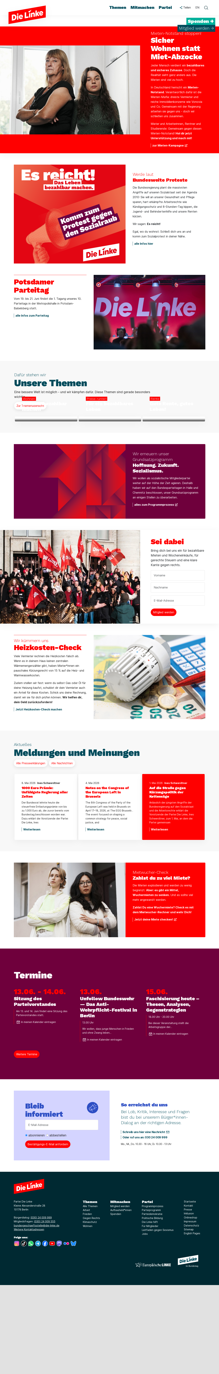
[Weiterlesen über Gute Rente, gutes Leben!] (174, 464)
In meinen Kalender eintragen (36, 1111)
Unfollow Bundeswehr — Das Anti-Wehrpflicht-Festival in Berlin (108, 1096)
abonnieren (35, 1224)
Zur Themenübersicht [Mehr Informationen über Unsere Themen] (30, 406)
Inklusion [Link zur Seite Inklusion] (189, 1302)
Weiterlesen (31, 918)
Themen (90, 1291)
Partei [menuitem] (165, 7)
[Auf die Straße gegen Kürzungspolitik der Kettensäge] (173, 881)
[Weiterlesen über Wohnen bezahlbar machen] (46, 464)
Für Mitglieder (150, 1314)
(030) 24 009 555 (44, 1310)
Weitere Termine (26, 1143)
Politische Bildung (152, 1307)
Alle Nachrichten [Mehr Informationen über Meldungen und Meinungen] (62, 852)
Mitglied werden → (196, 28)
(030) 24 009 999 (41, 1306)
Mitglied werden (120, 1295)
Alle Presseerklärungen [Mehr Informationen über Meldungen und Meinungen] (30, 852)
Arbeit (86, 1299)
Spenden (115, 1303)
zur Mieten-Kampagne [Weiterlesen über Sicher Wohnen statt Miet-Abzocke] (168, 145)
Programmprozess (152, 1295)
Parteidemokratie (152, 1303)
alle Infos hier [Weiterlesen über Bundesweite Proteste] (143, 243)
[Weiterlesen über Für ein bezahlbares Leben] (110, 464)
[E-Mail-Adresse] (61, 1214)
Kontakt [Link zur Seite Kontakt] (188, 1294)
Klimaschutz (90, 1311)
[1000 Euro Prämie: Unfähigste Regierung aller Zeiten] (46, 881)
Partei (147, 1291)
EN (197, 7)
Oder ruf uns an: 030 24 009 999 (145, 1226)
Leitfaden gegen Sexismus (158, 1319)
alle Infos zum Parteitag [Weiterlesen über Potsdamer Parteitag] (32, 315)
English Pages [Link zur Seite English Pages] (192, 1322)
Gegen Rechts (91, 1307)
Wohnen (87, 1314)
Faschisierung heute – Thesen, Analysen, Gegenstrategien (172, 1093)
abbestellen (56, 1224)
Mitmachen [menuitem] (142, 7)
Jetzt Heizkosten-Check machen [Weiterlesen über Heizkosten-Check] (38, 798)
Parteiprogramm (151, 1299)
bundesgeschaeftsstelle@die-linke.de (36, 1314)
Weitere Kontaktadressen (29, 1318)
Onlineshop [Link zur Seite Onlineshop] (190, 1306)
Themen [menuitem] (117, 7)
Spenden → (201, 21)
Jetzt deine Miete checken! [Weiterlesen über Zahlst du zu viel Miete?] (153, 1008)
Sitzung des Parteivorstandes (35, 1090)
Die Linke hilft (150, 1311)
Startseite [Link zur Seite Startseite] (190, 1290)
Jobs (145, 1322)
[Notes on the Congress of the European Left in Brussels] (109, 881)
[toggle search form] (206, 8)
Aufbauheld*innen (121, 1299)
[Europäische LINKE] (153, 1353)
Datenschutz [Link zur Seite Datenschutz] (191, 1314)
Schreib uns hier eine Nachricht (144, 1221)
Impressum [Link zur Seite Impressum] (190, 1310)
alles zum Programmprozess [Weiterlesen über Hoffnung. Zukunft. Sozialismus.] (154, 594)
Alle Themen (90, 1295)
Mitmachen (120, 1291)
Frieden (87, 1303)
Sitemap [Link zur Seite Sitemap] (189, 1318)
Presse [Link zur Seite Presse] (188, 1298)
